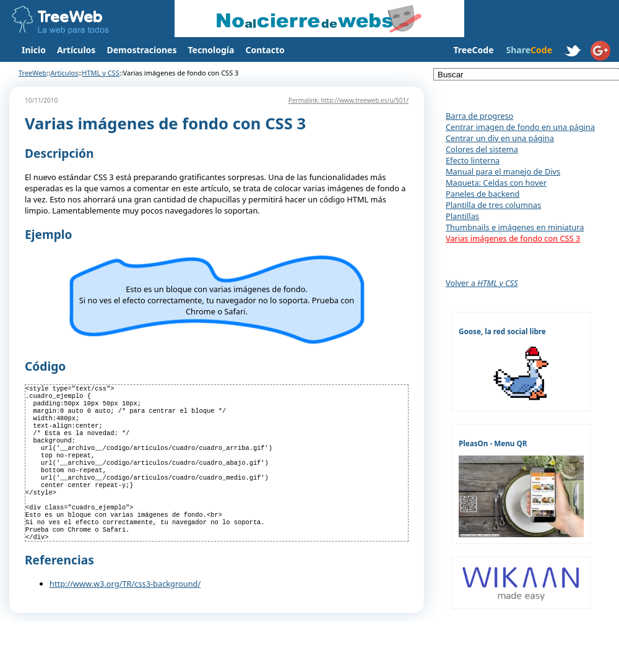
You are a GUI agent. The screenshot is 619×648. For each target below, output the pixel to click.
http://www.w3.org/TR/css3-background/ (125, 609)
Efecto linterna (473, 160)
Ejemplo (48, 234)
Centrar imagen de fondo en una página (520, 126)
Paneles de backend (482, 193)
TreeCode (473, 50)
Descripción (59, 153)
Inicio (34, 50)
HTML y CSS (100, 72)
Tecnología (211, 50)
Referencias (59, 585)
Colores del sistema (482, 149)
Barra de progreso (479, 115)
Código (45, 366)
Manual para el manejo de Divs (503, 171)
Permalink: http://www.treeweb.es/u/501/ (348, 100)
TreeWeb (32, 72)
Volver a (481, 282)
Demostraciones (141, 50)
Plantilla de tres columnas (493, 204)
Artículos (76, 50)
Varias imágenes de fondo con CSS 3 (513, 238)
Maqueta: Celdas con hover (496, 182)
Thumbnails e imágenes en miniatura (515, 227)
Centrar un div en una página (500, 138)
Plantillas (462, 216)
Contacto (264, 50)
